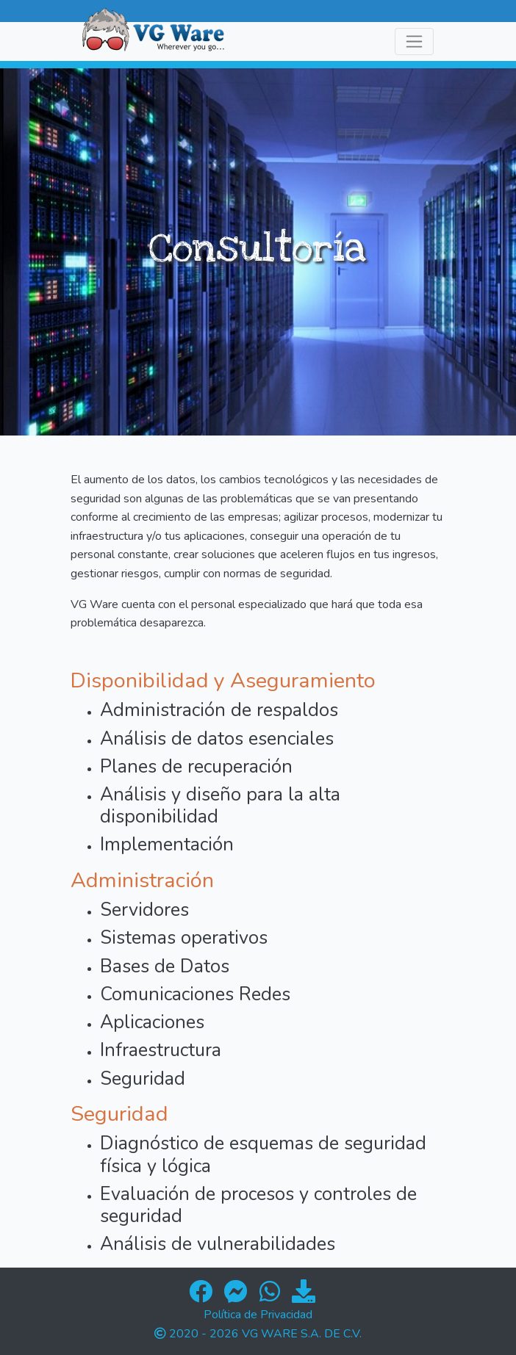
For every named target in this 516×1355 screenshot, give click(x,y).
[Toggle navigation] (414, 41)
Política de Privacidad (258, 1315)
